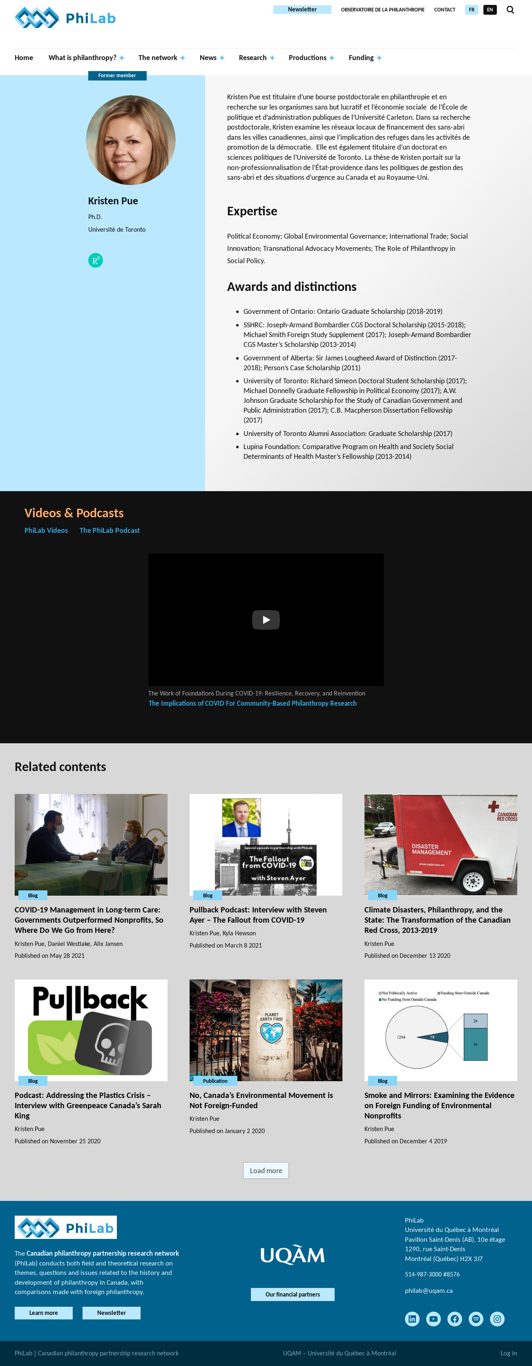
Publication (215, 1081)
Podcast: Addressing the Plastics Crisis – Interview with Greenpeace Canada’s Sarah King (88, 1105)
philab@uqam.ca (429, 1290)
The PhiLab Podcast (110, 530)
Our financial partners (292, 1294)
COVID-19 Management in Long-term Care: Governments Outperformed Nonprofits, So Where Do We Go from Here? (89, 919)
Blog (33, 895)
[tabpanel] (266, 644)
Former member (117, 75)
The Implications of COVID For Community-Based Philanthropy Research (253, 703)
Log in (509, 1353)
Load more (266, 1170)
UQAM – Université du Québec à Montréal (339, 1353)
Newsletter (302, 9)
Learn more (45, 1313)
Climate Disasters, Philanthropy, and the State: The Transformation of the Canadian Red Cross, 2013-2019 (437, 919)
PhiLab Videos (46, 530)
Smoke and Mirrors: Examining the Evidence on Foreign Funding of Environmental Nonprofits (439, 1105)
